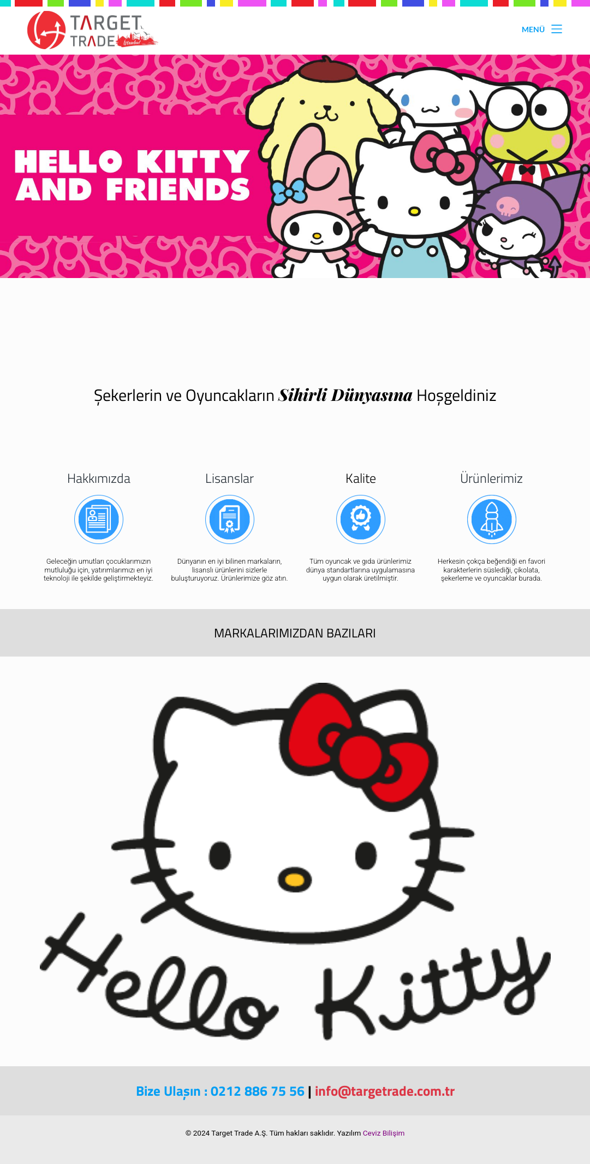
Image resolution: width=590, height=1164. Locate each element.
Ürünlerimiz (491, 478)
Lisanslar (229, 478)
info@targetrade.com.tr (385, 1090)
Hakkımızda (98, 478)
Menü (542, 29)
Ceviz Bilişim (384, 1132)
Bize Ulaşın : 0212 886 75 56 (220, 1090)
